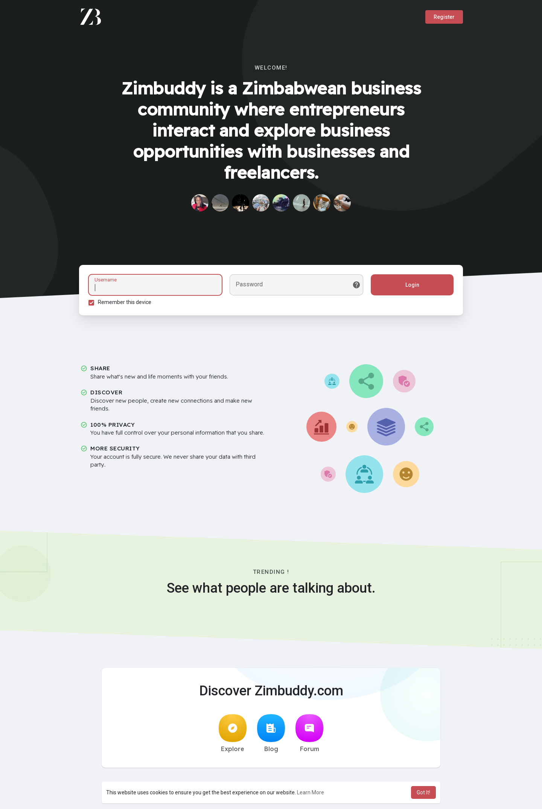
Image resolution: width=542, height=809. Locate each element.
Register (444, 17)
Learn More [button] (310, 792)
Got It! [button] (423, 792)
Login (412, 285)
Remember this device (124, 302)
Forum (309, 733)
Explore (233, 733)
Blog (271, 733)
